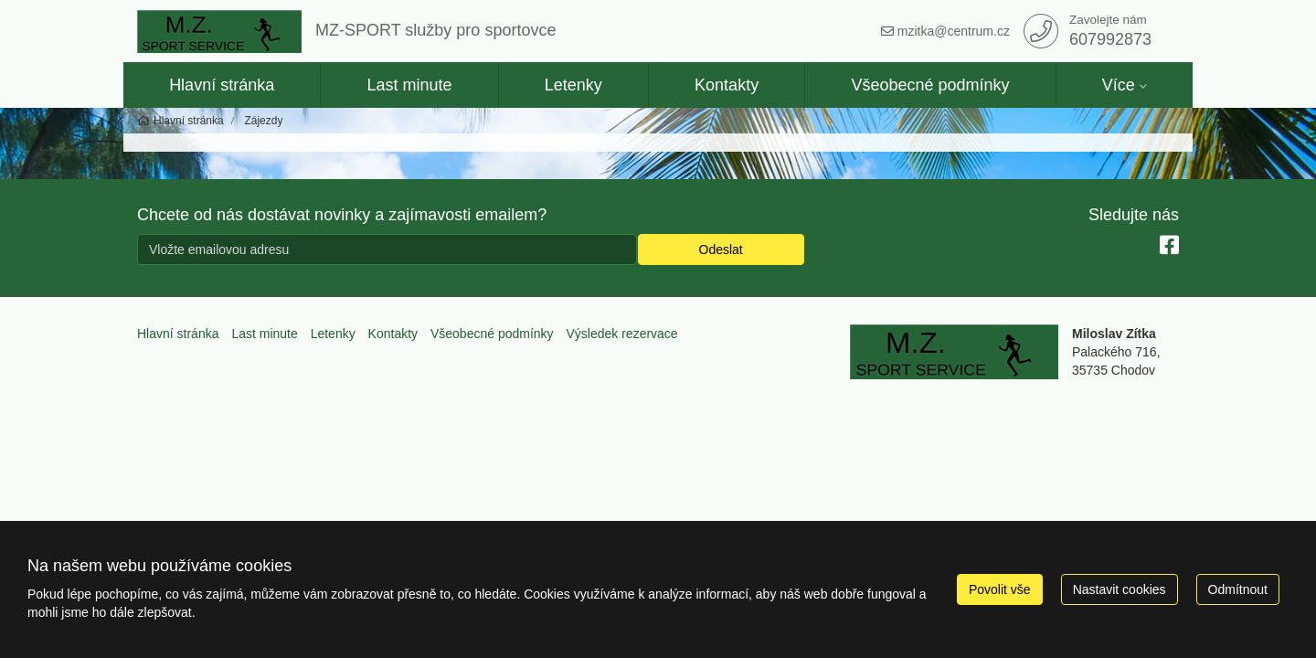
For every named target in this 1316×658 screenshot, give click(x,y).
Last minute (408, 85)
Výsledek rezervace (621, 333)
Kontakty (727, 85)
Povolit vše (1000, 589)
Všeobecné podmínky (930, 85)
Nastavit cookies (1119, 589)
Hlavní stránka (221, 85)
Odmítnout (1238, 589)
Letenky (573, 85)
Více (1118, 85)
